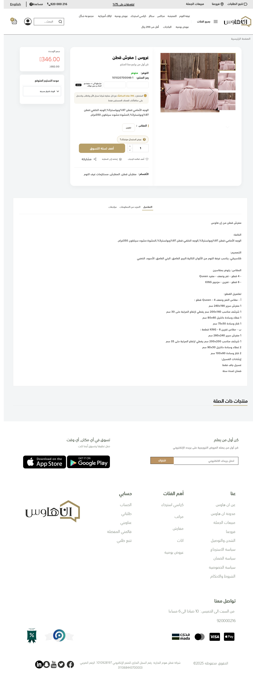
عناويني (122, 522)
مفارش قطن (125, 178)
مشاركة (81, 163)
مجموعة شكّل (82, 16)
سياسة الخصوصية (218, 567)
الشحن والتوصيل (219, 540)
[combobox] (40, 21)
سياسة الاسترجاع (219, 549)
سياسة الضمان (221, 557)
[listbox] (123, 127)
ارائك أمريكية (101, 16)
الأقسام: (140, 178)
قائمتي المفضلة (115, 531)
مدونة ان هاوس (219, 513)
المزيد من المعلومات (125, 213)
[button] (165, 91)
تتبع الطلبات (234, 4)
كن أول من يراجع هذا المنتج (129, 64)
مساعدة (32, 4)
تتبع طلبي (120, 540)
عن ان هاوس (222, 504)
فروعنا (214, 4)
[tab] (159, 213)
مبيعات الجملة (191, 4)
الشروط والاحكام (219, 575)
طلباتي (123, 513)
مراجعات (92, 213)
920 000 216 (53, 4)
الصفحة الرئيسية (237, 38)
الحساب (122, 504)
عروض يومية (178, 27)
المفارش (111, 178)
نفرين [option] (124, 127)
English (11, 4)
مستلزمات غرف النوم (92, 178)
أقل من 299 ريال (146, 27)
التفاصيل (159, 213)
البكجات (163, 27)
